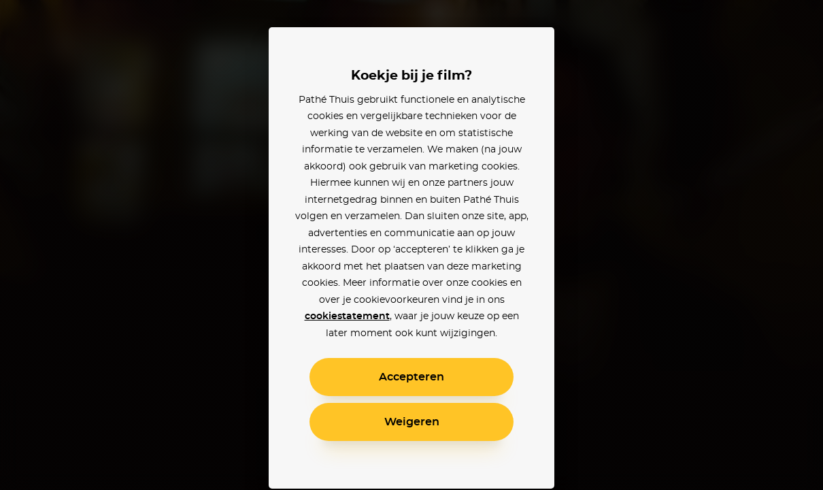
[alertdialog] (411, 245)
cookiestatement (347, 316)
